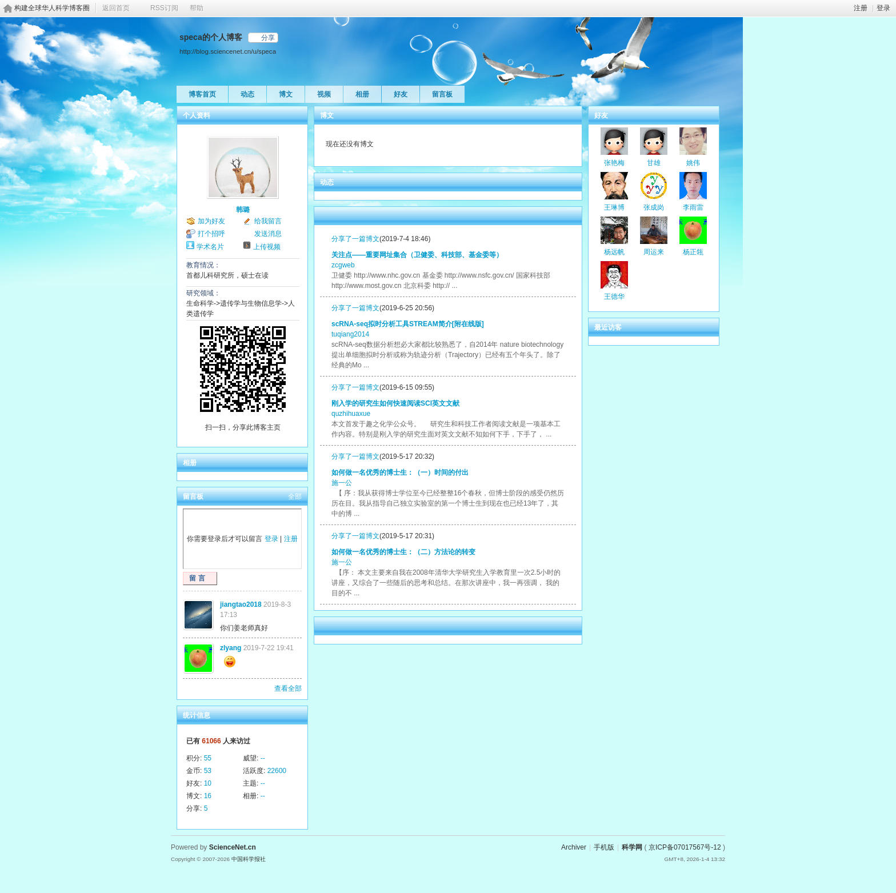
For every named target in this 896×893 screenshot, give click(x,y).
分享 (268, 38)
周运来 (653, 252)
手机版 (604, 847)
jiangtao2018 (241, 604)
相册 (362, 94)
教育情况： (203, 265)
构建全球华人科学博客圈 (52, 8)
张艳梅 (614, 163)
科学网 (632, 847)
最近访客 (608, 327)
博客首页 (202, 94)
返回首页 (116, 8)
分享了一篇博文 (355, 239)
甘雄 (654, 163)
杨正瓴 (693, 252)
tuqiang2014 (350, 334)
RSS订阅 (164, 8)
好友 (400, 94)
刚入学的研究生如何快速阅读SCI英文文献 (395, 403)
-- (263, 758)
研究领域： (203, 293)
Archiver (573, 847)
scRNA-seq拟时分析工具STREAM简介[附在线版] (407, 324)
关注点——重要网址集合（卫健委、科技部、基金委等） (417, 255)
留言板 (442, 94)
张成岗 (653, 207)
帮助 (196, 8)
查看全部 (288, 688)
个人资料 (196, 115)
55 (207, 758)
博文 (286, 94)
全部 (295, 496)
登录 (883, 8)
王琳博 (614, 207)
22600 (276, 771)
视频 (324, 94)
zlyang (230, 648)
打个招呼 (211, 234)
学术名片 (210, 247)
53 (207, 771)
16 (207, 796)
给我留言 (268, 221)
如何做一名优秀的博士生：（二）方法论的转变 (403, 552)
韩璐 (243, 210)
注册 (860, 8)
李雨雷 (693, 207)
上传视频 (267, 247)
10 (207, 783)
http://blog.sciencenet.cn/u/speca (227, 51)
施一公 (341, 483)
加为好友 (211, 221)
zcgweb (343, 265)
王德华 (614, 297)
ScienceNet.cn (232, 847)
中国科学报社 (248, 859)
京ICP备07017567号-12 (685, 847)
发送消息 (268, 234)
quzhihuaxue (350, 414)
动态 (247, 94)
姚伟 (693, 163)
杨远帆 (614, 252)
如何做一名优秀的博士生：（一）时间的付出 (400, 472)
